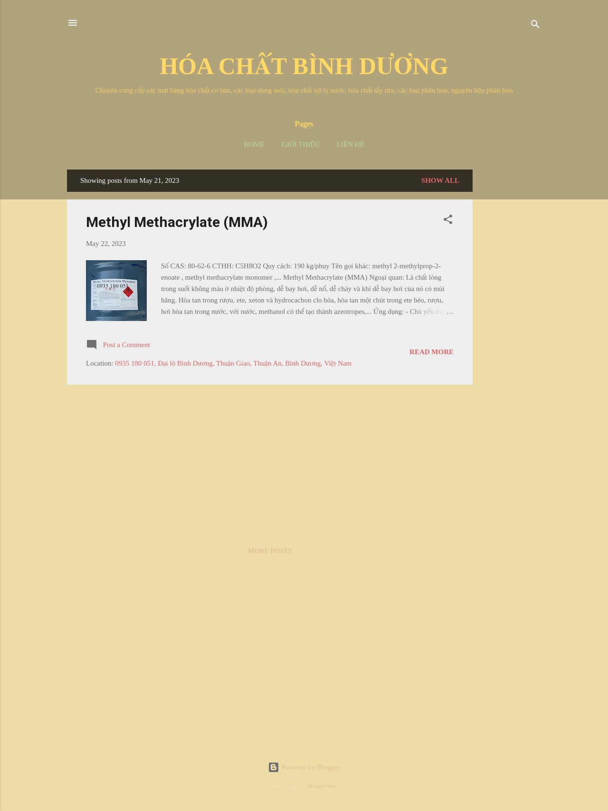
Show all (440, 180)
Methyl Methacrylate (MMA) (177, 222)
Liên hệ (350, 144)
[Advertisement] (510, 312)
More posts (269, 551)
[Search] (535, 25)
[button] (448, 221)
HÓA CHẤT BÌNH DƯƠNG (304, 66)
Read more (431, 352)
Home (254, 144)
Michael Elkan (322, 786)
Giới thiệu (301, 144)
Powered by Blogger (304, 767)
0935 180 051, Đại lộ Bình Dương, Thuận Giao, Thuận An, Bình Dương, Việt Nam (233, 363)
